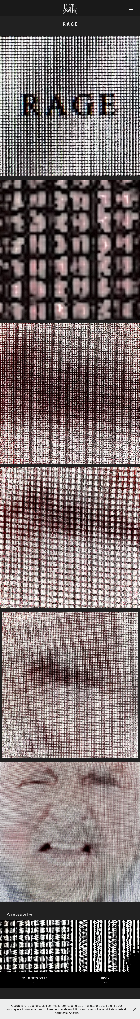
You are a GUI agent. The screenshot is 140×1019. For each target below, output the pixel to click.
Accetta (74, 1013)
